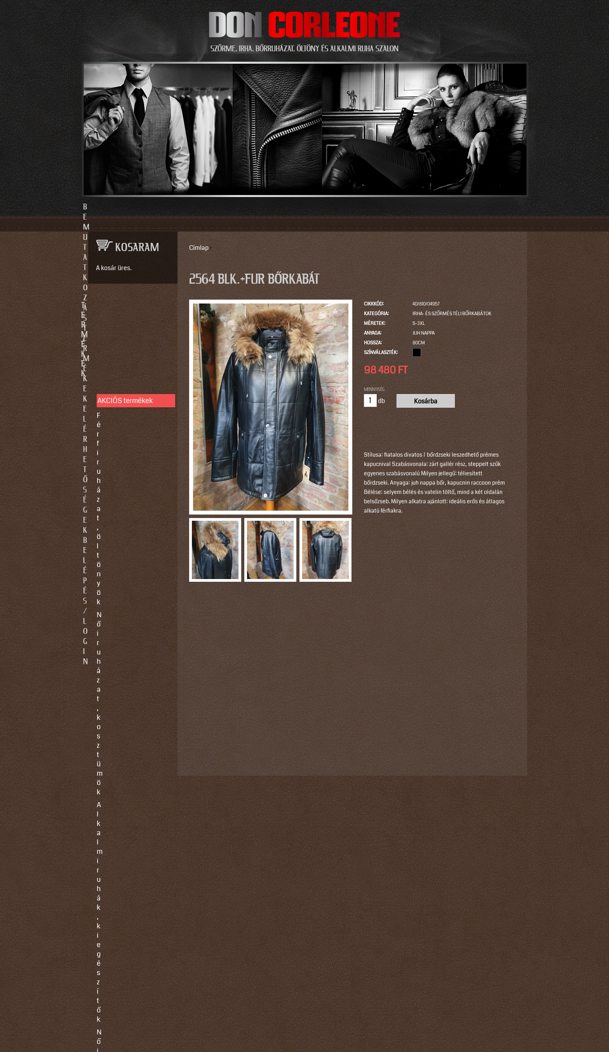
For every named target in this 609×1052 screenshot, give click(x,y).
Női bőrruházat (120, 395)
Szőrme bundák (120, 443)
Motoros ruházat (122, 469)
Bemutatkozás (185, 207)
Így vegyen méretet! (127, 546)
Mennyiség (374, 389)
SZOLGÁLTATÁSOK (129, 495)
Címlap (199, 247)
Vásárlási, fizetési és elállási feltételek (129, 563)
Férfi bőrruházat (121, 408)
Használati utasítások (130, 581)
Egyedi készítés (121, 520)
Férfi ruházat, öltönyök (131, 347)
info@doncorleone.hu (126, 655)
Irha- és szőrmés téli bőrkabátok (451, 314)
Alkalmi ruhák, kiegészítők (119, 377)
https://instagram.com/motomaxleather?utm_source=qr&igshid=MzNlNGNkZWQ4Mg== (129, 929)
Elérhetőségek (340, 207)
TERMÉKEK (129, 306)
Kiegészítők (115, 456)
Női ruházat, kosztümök (133, 360)
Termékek (262, 207)
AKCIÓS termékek (125, 333)
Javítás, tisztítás (121, 533)
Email (94, 736)
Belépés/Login (425, 207)
